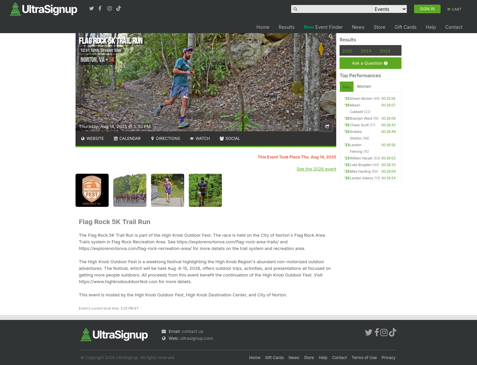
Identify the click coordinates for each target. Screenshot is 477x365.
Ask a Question (369, 63)
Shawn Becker (361, 98)
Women (364, 86)
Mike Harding (360, 171)
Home (262, 27)
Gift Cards (405, 27)
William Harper (361, 158)
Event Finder (323, 27)
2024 (366, 50)
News (358, 27)
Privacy (389, 357)
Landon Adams (361, 178)
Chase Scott (359, 125)
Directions (165, 138)
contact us (192, 331)
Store (379, 27)
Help (431, 27)
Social (229, 138)
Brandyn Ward (361, 118)
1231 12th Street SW (100, 50)
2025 (347, 50)
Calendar (127, 138)
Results (286, 27)
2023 (385, 50)
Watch (199, 138)
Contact (453, 27)
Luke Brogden (361, 165)
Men (347, 87)
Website (92, 138)
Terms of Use (364, 357)
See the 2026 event (316, 168)
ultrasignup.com (196, 338)
